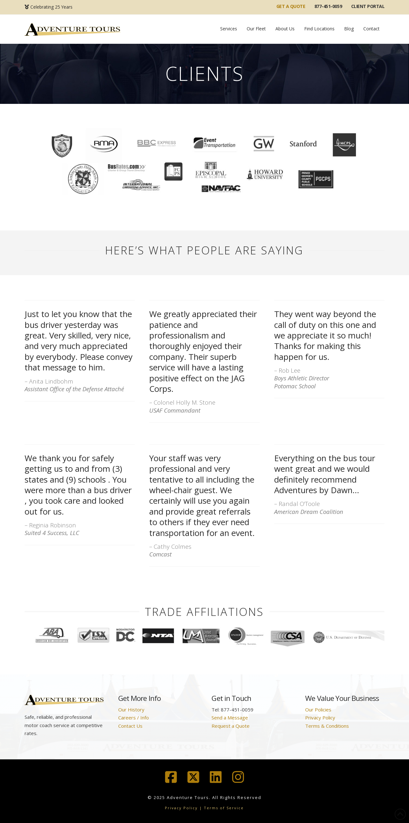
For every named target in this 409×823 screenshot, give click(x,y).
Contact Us (130, 726)
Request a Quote (231, 726)
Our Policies (318, 709)
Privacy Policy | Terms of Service (204, 807)
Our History (131, 709)
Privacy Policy (320, 717)
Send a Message (230, 717)
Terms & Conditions (327, 726)
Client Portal (368, 6)
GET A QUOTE (290, 6)
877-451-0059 (328, 6)
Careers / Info (133, 717)
